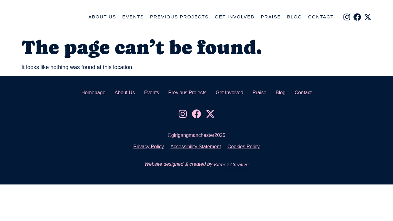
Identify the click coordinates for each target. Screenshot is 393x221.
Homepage (93, 92)
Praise (271, 16)
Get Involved (235, 16)
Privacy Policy (145, 146)
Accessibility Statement (195, 146)
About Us (102, 16)
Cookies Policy (246, 146)
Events (133, 16)
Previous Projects (179, 16)
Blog (294, 16)
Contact (321, 16)
